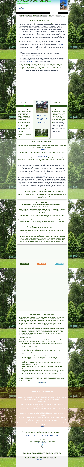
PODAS (27, 435)
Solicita (19, 128)
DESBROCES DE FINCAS (41, 115)
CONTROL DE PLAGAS (42, 122)
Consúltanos (60, 44)
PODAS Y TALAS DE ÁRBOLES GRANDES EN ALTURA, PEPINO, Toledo (42, 16)
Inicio (21, 12)
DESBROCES (36, 435)
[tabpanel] (22, 8)
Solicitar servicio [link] (25, 263)
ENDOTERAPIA (42, 438)
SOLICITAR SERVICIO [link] (59, 102)
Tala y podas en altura (22, 3)
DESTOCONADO (44, 435)
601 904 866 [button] (21, 8)
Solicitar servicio (42, 382)
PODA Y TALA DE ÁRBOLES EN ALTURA (40, 458)
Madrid (30, 12)
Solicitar (42, 426)
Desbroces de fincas (42, 156)
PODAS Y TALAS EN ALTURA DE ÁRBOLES (42, 453)
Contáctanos (29, 61)
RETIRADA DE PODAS (53, 435)
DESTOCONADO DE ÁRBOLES (41, 125)
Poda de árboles (42, 149)
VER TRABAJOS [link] (24, 102)
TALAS (31, 435)
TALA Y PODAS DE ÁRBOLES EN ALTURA (33, 1)
